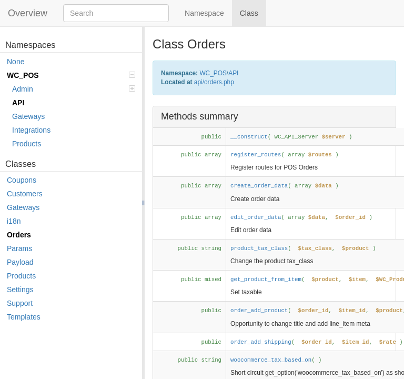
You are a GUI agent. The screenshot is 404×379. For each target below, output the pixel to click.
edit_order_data (255, 217)
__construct (249, 137)
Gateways (28, 116)
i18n (14, 221)
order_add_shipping (260, 342)
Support (20, 303)
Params (19, 248)
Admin (73, 89)
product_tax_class (259, 248)
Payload (20, 262)
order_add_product (259, 310)
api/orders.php (214, 82)
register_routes (255, 155)
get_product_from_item (265, 279)
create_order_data (259, 186)
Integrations (31, 130)
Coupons (21, 180)
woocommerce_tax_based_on (270, 360)
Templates (24, 317)
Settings (20, 289)
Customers (25, 194)
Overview (27, 13)
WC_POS (71, 75)
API (18, 102)
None (15, 61)
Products (26, 143)
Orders (19, 235)
